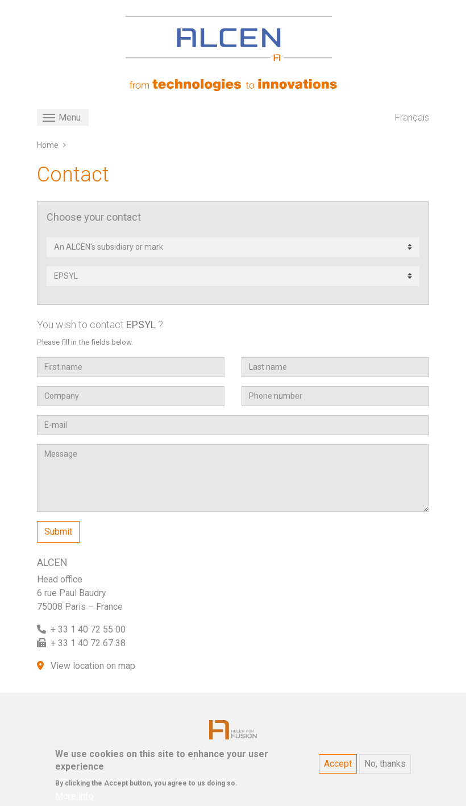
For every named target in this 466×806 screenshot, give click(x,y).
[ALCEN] (229, 39)
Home (48, 145)
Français (412, 117)
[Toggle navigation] (63, 117)
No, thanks (385, 769)
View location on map (93, 665)
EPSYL (141, 324)
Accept (338, 769)
